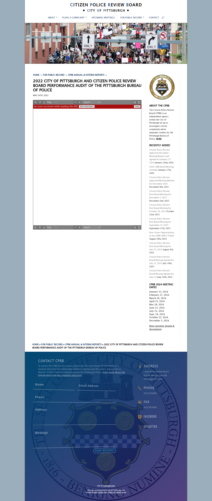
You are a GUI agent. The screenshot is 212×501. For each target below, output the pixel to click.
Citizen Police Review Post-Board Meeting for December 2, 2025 (160, 194)
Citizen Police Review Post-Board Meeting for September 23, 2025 (160, 222)
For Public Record (131, 18)
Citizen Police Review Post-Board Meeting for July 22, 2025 (160, 246)
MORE (159, 139)
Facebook (156, 416)
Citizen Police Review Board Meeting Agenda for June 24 (161, 274)
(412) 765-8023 (156, 393)
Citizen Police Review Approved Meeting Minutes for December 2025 (162, 181)
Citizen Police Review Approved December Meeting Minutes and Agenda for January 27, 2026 (160, 156)
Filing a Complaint (73, 18)
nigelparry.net (109, 486)
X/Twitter (156, 427)
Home (35, 345)
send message (86, 447)
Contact (154, 18)
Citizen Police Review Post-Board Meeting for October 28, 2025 (160, 208)
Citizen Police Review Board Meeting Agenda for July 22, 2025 (161, 260)
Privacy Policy (97, 492)
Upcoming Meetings (103, 18)
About (51, 18)
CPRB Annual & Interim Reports (83, 345)
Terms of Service (114, 492)
